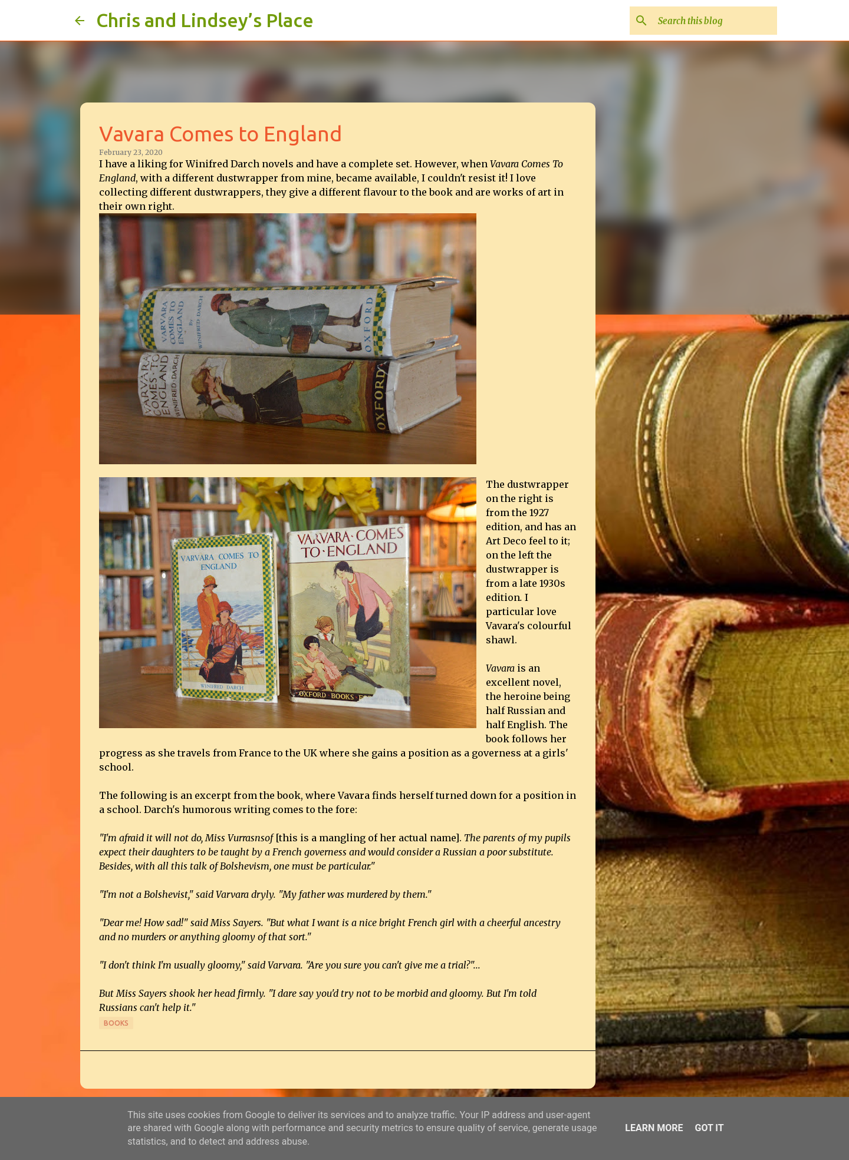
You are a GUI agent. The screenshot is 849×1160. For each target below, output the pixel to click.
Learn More (654, 1127)
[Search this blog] (715, 20)
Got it (709, 1127)
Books (116, 1023)
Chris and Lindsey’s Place (205, 20)
